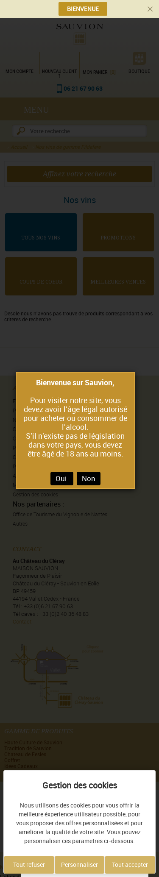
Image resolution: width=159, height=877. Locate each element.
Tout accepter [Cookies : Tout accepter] (130, 864)
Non (88, 478)
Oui (62, 478)
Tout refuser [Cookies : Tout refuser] (29, 864)
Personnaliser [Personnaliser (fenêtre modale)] (79, 864)
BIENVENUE (83, 9)
